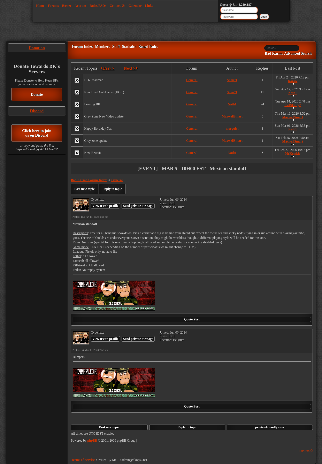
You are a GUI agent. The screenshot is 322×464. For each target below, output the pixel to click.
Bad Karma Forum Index (89, 180)
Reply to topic (112, 189)
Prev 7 (107, 68)
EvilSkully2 (292, 105)
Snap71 (232, 80)
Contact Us (117, 5)
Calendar (135, 5)
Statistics (129, 47)
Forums (53, 5)
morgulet (232, 128)
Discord (37, 111)
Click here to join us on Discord (36, 133)
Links (149, 5)
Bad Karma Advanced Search (288, 54)
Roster (66, 5)
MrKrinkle (292, 153)
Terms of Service (83, 460)
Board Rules (148, 47)
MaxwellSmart (232, 116)
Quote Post (191, 319)
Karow (292, 81)
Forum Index (82, 47)
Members (102, 47)
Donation (37, 48)
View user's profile (105, 205)
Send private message (138, 205)
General (191, 80)
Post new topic (84, 189)
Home (40, 5)
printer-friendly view (270, 427)
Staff (116, 47)
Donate (37, 94)
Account (80, 5)
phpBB (92, 440)
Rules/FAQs (98, 5)
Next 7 (131, 68)
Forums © (306, 450)
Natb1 (292, 93)
